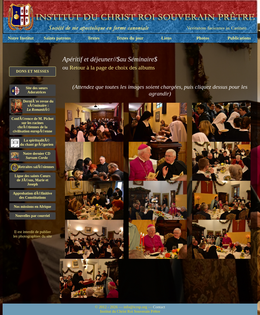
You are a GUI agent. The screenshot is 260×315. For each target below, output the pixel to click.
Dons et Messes (32, 71)
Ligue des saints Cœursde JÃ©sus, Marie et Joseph (32, 180)
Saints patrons (57, 38)
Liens (166, 38)
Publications (239, 38)
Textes (94, 38)
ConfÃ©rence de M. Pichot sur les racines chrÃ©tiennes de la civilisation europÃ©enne (32, 125)
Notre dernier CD (30, 156)
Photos (202, 38)
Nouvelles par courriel (32, 216)
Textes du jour (130, 38)
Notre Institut (21, 38)
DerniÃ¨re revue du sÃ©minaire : (32, 106)
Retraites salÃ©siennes (32, 167)
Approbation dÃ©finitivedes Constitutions (32, 195)
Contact (159, 307)
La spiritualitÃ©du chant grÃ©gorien (32, 142)
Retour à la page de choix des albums (112, 67)
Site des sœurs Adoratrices (29, 90)
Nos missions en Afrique (32, 207)
